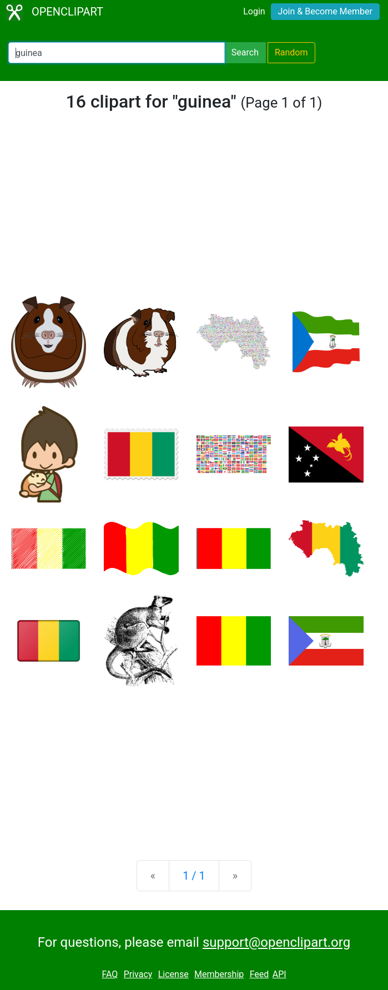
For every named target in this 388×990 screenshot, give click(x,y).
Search (245, 52)
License (173, 974)
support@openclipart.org (276, 942)
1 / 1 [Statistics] (194, 875)
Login (254, 11)
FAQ (110, 974)
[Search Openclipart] (116, 52)
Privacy (138, 974)
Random (291, 52)
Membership (219, 974)
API (279, 974)
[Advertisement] (194, 213)
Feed (259, 974)
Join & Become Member (325, 11)
